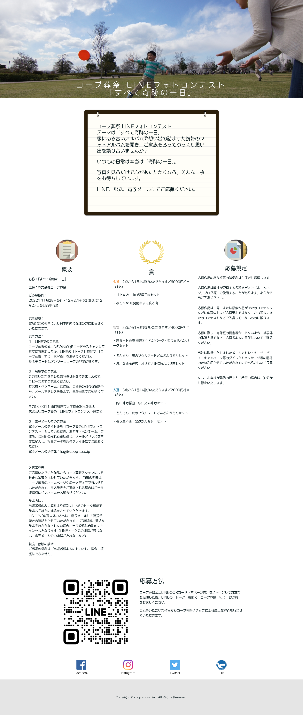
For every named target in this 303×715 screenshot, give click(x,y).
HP (222, 673)
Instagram (128, 672)
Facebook (81, 672)
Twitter (175, 672)
